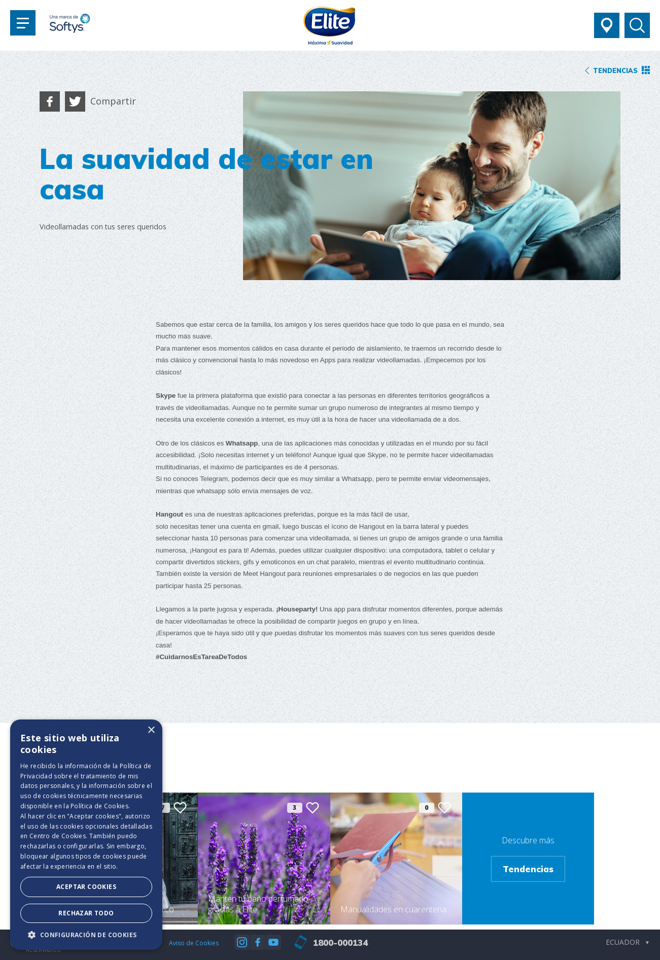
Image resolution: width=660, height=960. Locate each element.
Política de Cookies (99, 806)
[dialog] (86, 834)
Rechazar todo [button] (86, 913)
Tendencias (528, 869)
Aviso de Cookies (194, 943)
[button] (86, 935)
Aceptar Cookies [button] (86, 886)
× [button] (151, 730)
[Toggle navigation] (23, 23)
